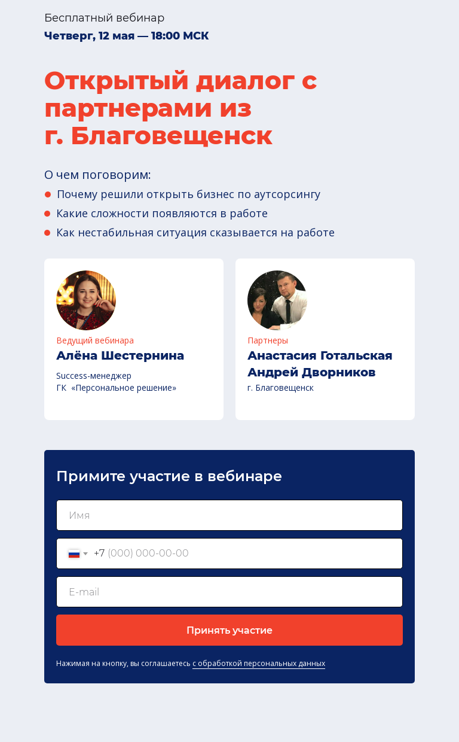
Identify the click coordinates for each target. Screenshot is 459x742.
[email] (229, 591)
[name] (229, 515)
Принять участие (229, 630)
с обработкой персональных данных (258, 663)
